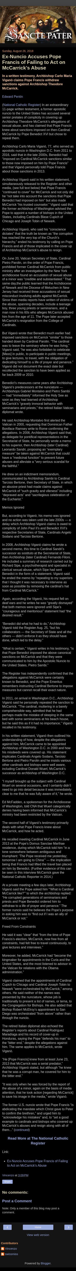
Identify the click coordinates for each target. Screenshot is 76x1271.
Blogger (46, 1263)
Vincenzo (11, 1248)
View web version (38, 1235)
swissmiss (11, 1254)
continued (22, 1130)
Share (7, 1181)
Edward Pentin (12, 96)
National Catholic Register (21, 105)
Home (38, 1227)
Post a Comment (17, 1201)
